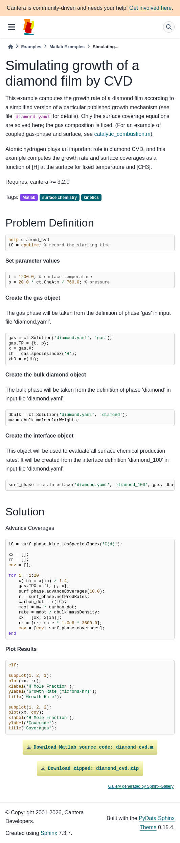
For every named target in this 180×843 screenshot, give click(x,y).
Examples (31, 46)
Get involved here (150, 8)
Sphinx (49, 833)
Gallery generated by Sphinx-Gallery (141, 786)
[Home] (10, 46)
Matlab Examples (67, 46)
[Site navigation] (11, 27)
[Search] (169, 27)
